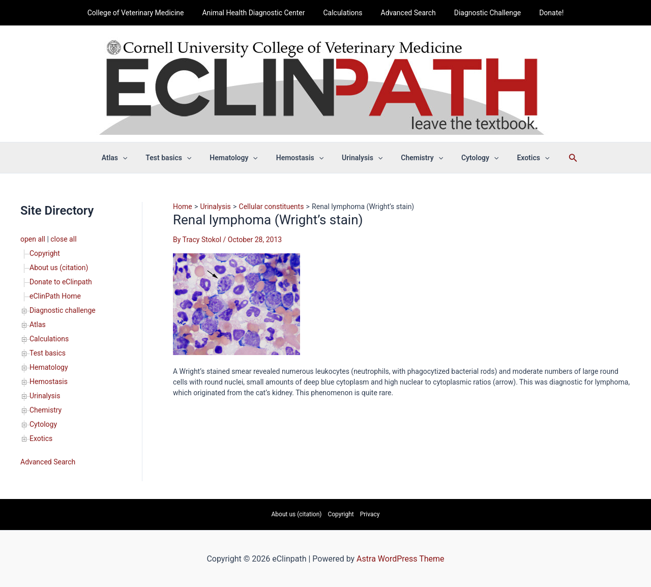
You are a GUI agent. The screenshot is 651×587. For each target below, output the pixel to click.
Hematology (48, 367)
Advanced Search (406, 13)
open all (32, 239)
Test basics (47, 353)
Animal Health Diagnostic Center (259, 13)
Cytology (43, 424)
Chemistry (45, 410)
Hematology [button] (239, 157)
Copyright (44, 253)
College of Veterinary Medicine (146, 13)
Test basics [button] (178, 157)
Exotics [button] (518, 157)
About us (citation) (58, 267)
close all (63, 239)
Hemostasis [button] (302, 157)
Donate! (541, 13)
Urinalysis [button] (360, 157)
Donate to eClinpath (60, 282)
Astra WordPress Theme (400, 559)
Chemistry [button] (416, 157)
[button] (136, 157)
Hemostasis (48, 381)
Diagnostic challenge (62, 310)
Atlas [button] (129, 157)
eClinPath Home (55, 296)
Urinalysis (44, 396)
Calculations (344, 13)
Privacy (370, 514)
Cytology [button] (469, 157)
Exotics (40, 438)
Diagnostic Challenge (481, 13)
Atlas (37, 324)
